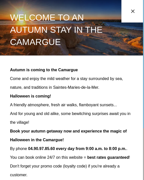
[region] (72, 90)
